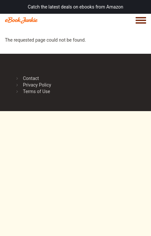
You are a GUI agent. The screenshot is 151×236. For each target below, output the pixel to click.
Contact (31, 78)
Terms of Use (36, 91)
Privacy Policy (37, 85)
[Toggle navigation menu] (141, 20)
